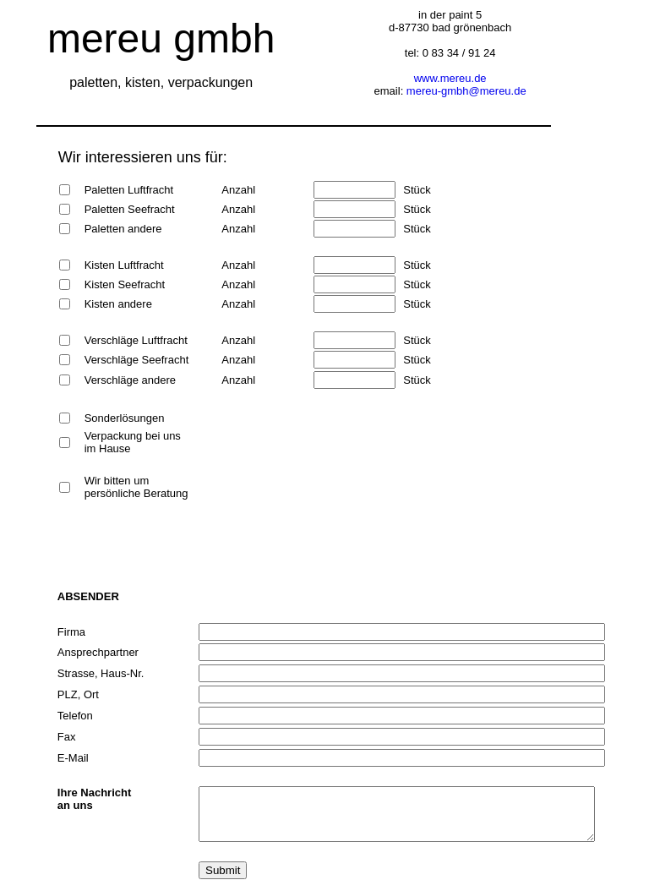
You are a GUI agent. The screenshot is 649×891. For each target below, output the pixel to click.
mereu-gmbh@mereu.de (466, 91)
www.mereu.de (450, 78)
